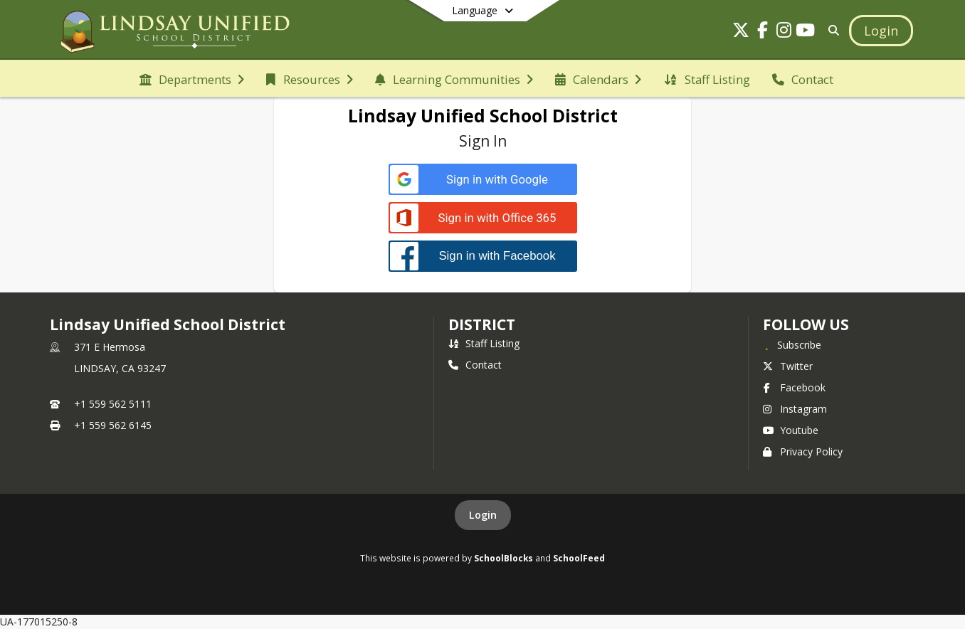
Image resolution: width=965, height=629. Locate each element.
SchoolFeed (579, 558)
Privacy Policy (803, 451)
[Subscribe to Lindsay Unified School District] (792, 344)
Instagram (795, 409)
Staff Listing (484, 343)
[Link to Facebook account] (762, 32)
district (481, 324)
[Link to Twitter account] (741, 32)
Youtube (790, 430)
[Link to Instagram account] (783, 32)
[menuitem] (191, 78)
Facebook (794, 387)
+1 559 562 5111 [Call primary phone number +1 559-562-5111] (113, 404)
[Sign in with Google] (483, 179)
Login (483, 515)
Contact (475, 364)
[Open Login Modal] (881, 30)
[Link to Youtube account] (805, 32)
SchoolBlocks (503, 558)
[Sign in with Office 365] (483, 218)
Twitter (788, 366)
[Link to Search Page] (831, 30)
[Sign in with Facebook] (483, 256)
